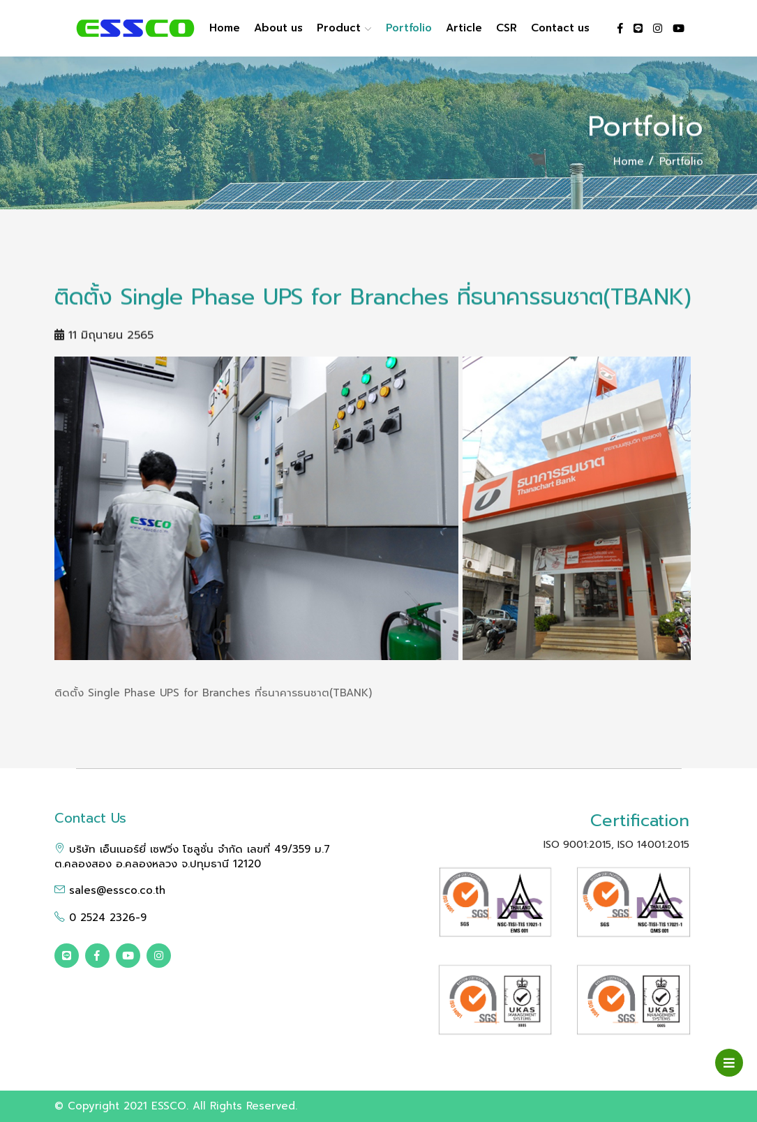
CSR (506, 28)
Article (464, 28)
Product (344, 28)
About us (278, 28)
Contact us (560, 28)
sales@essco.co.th (109, 890)
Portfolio (409, 28)
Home (224, 28)
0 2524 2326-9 (100, 917)
